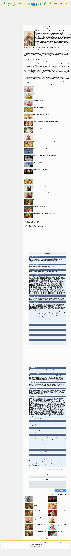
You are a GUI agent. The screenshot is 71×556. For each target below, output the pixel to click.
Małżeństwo (24, 543)
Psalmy (55, 543)
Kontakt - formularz (37, 545)
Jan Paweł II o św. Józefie (31, 225)
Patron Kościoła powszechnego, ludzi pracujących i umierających (46, 213)
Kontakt (42, 545)
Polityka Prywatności (31, 545)
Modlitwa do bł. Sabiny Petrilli (40, 532)
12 (65, 469)
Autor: (47, 474)
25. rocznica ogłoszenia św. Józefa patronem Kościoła (36, 226)
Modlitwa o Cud (60, 498)
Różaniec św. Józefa (37, 134)
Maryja (43, 543)
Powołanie (20, 543)
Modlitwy (8, 543)
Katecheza (40, 543)
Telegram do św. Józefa (38, 162)
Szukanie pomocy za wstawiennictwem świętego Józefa (44, 141)
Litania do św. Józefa (37, 93)
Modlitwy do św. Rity (61, 512)
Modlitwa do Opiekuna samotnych (40, 148)
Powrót (47, 539)
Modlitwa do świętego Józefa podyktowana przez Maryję (44, 155)
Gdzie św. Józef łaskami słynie (32, 222)
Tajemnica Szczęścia (61, 505)
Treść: (47, 479)
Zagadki (11, 543)
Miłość (18, 543)
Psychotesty (62, 543)
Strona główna (35, 541)
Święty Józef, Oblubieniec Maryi (39, 186)
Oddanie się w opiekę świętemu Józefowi (41, 114)
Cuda (59, 543)
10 (61, 469)
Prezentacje (36, 543)
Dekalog (52, 543)
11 (63, 469)
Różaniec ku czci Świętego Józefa (40, 169)
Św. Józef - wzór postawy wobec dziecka (41, 192)
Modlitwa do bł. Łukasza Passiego (40, 525)
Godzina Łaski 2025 (61, 532)
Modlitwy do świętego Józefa (39, 86)
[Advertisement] (47, 240)
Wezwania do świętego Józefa (39, 128)
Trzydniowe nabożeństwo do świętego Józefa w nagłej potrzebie (45, 121)
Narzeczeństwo (33, 543)
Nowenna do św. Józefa (38, 107)
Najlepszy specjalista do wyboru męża (33, 223)
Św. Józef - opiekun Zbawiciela (39, 199)
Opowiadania (14, 543)
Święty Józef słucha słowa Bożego (40, 179)
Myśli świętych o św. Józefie (39, 206)
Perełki (57, 543)
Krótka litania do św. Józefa (38, 100)
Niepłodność (28, 543)
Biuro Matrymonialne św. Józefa (32, 221)
